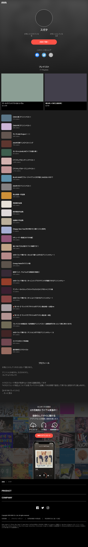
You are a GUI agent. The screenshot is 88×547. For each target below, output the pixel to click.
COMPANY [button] (7, 497)
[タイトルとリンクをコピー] (51, 55)
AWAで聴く (44, 42)
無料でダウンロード (44, 435)
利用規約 (4, 518)
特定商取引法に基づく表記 (52, 518)
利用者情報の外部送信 (34, 518)
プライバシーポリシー (17, 518)
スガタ (9, 482)
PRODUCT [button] (6, 490)
